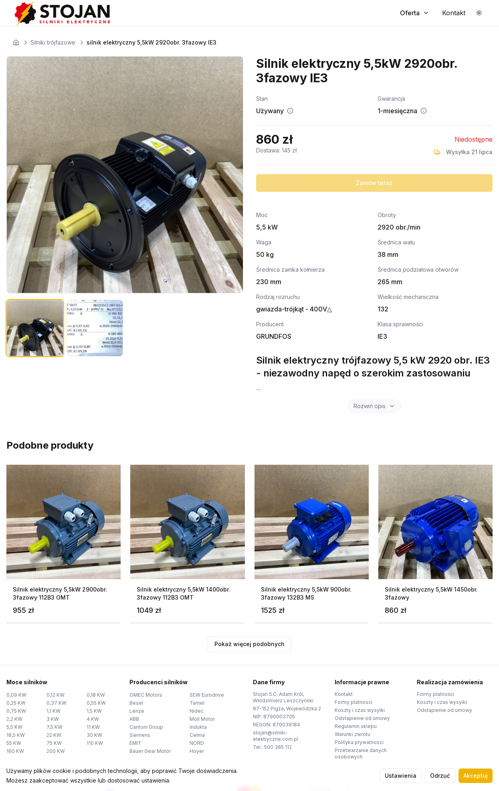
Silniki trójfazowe (52, 42)
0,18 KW (96, 695)
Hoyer (197, 751)
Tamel (197, 703)
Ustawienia (400, 775)
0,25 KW (16, 703)
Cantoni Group (146, 727)
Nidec (197, 711)
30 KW (94, 735)
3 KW (52, 719)
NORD (197, 743)
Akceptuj (475, 775)
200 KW (55, 751)
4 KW (93, 719)
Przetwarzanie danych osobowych (361, 753)
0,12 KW (55, 695)
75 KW (54, 743)
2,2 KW (14, 719)
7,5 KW (54, 727)
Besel (136, 703)
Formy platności (435, 694)
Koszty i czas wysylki (360, 710)
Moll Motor (202, 719)
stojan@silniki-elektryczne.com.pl (275, 736)
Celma (197, 735)
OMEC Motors (145, 695)
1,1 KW (53, 711)
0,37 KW (56, 703)
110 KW (95, 743)
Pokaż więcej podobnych (249, 644)
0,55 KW (96, 703)
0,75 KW (16, 711)
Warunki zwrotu (352, 734)
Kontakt (344, 694)
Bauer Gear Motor (150, 751)
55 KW (13, 743)
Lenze (136, 711)
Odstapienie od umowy (362, 718)
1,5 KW (94, 711)
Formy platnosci (353, 702)
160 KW (15, 751)
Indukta (198, 727)
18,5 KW (15, 735)
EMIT (135, 743)
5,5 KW (14, 727)
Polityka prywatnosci (359, 742)
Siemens (139, 735)
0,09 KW (16, 695)
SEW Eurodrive (207, 695)
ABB (134, 719)
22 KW (53, 735)
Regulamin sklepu (356, 726)
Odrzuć (440, 775)
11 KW (93, 727)
